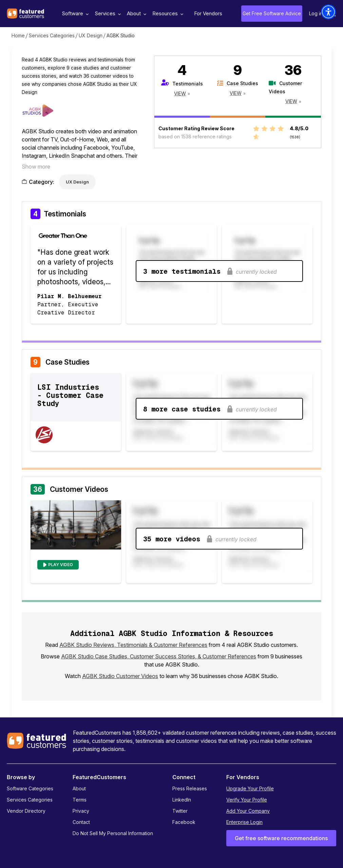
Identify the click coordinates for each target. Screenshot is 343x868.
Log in (316, 13)
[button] (328, 11)
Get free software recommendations (281, 838)
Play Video (60, 564)
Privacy (81, 811)
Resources (167, 13)
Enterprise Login (244, 822)
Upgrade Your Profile (250, 788)
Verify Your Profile (246, 800)
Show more (36, 166)
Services (107, 13)
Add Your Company (248, 811)
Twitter (180, 811)
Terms (80, 800)
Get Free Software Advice (272, 13)
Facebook (183, 822)
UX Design (90, 35)
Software (74, 13)
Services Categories (52, 35)
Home (18, 35)
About (136, 13)
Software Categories (30, 788)
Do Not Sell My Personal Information (113, 833)
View (180, 93)
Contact (81, 822)
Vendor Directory (26, 811)
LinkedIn (181, 800)
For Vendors (208, 13)
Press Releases (189, 788)
